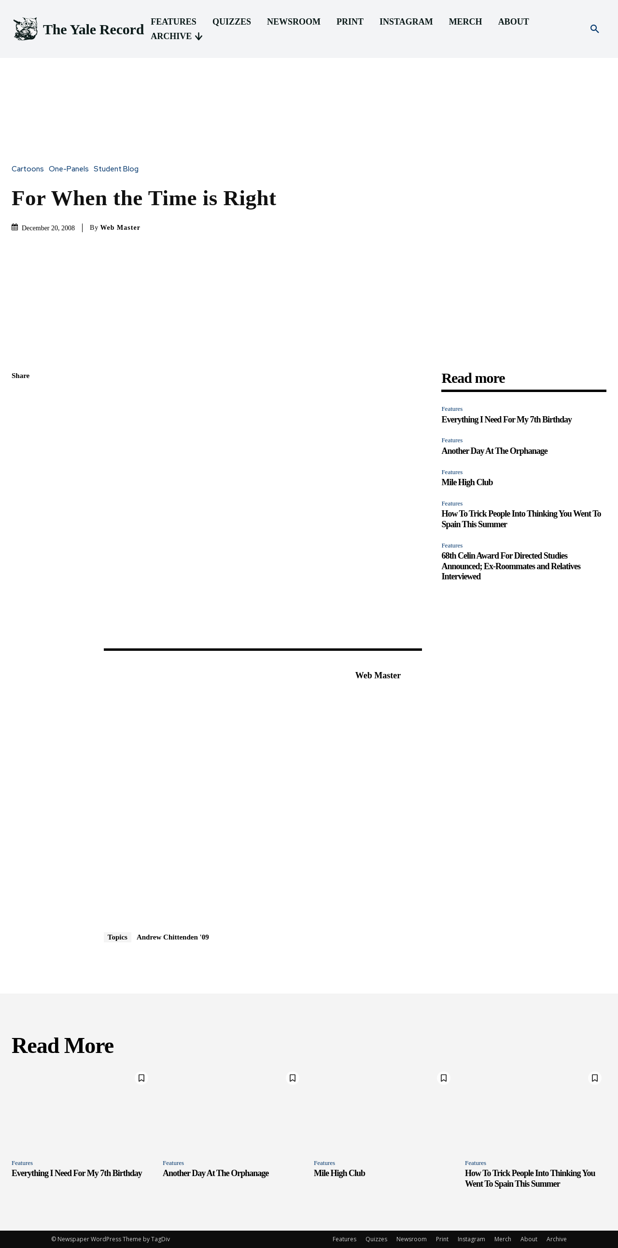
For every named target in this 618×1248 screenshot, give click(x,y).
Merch (502, 1239)
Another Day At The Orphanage (494, 451)
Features (452, 408)
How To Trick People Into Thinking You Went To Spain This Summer (530, 1178)
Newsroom (411, 1239)
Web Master (120, 227)
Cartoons (30, 169)
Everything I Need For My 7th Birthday (506, 419)
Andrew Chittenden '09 (173, 937)
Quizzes (376, 1239)
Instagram (471, 1239)
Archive (557, 1239)
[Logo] (78, 29)
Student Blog (118, 169)
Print (442, 1239)
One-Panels (71, 169)
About (528, 1239)
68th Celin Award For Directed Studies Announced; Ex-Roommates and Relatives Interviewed (510, 566)
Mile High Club (466, 482)
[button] (594, 29)
